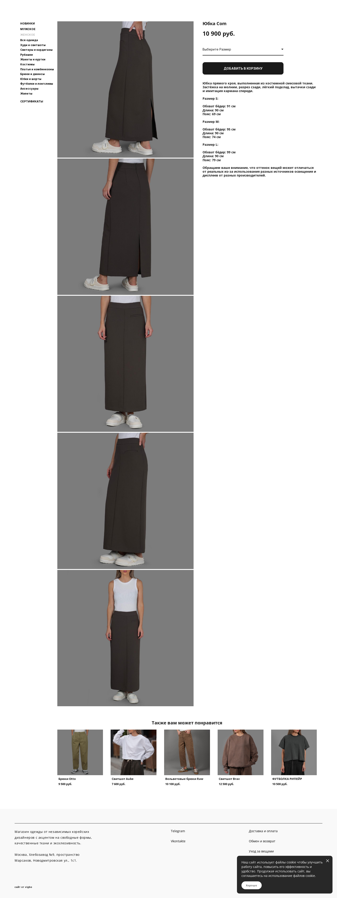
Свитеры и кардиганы (36, 49)
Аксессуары (29, 88)
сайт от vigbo (23, 887)
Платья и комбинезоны (37, 69)
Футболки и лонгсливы (36, 83)
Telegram (178, 831)
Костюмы (27, 64)
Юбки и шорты (30, 79)
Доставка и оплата (263, 831)
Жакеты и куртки (32, 59)
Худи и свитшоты (33, 45)
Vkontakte (178, 841)
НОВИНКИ (27, 23)
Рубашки (26, 54)
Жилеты (26, 93)
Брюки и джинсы (32, 74)
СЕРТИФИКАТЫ (31, 101)
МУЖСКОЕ (28, 29)
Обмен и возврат (262, 841)
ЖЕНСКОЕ (27, 34)
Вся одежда (29, 40)
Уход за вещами (261, 851)
